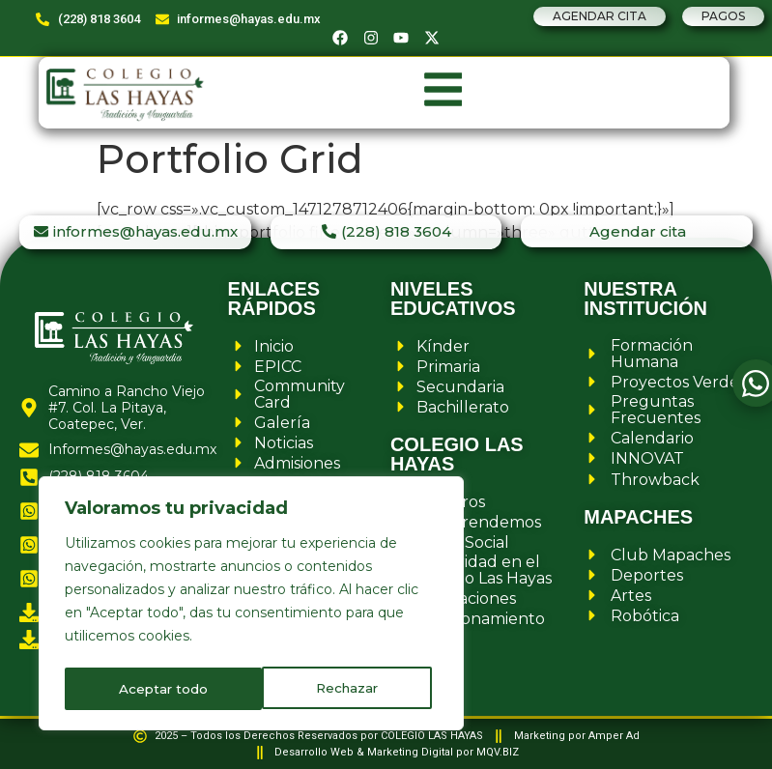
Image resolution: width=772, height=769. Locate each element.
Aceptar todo (340, 689)
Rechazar (150, 689)
